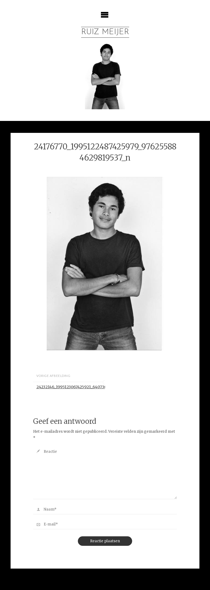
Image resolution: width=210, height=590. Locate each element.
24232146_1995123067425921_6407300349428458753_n (70, 386)
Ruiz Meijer (105, 32)
